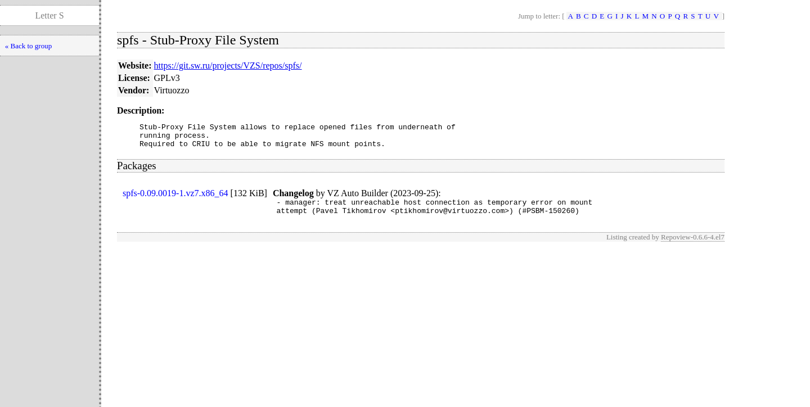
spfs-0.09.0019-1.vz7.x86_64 (175, 198)
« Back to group (28, 46)
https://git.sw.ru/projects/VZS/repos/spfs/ (228, 65)
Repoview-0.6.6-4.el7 (692, 245)
